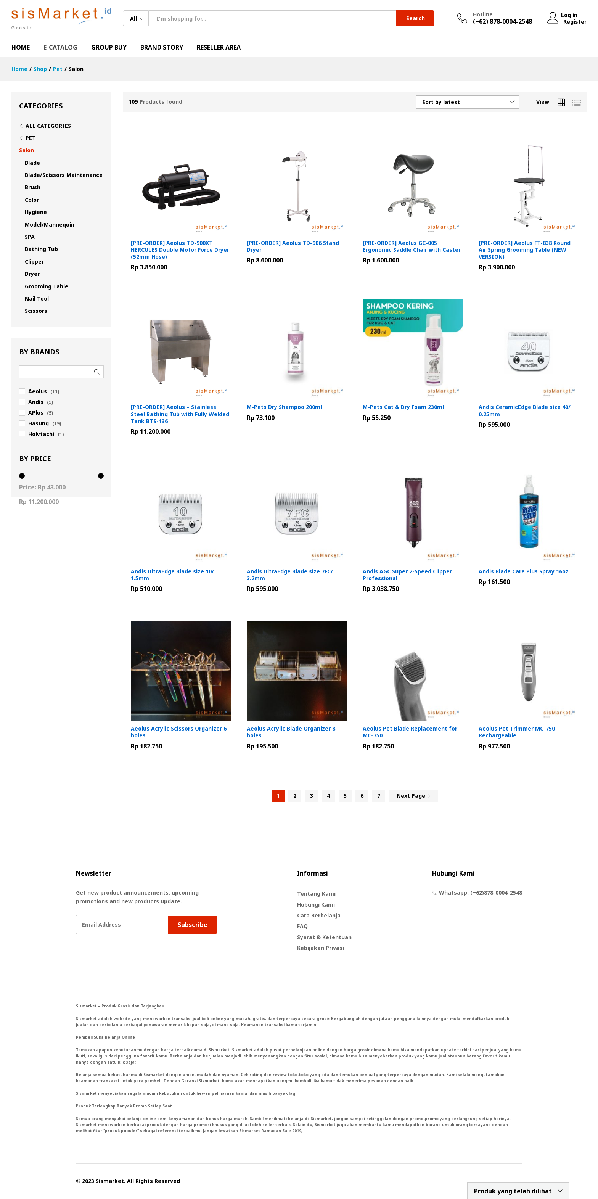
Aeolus (37, 391)
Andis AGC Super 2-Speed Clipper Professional (407, 575)
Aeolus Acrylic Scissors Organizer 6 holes (179, 732)
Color (32, 199)
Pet (31, 138)
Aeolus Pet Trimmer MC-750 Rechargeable (517, 732)
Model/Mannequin (49, 224)
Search (415, 18)
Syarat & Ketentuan (324, 937)
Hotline (483, 14)
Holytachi (41, 434)
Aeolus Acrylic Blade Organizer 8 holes (291, 732)
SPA (30, 236)
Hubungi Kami (316, 904)
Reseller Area (219, 47)
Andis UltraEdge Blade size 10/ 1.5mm (172, 575)
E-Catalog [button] (60, 47)
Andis (35, 402)
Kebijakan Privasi (320, 947)
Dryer (32, 273)
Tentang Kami (316, 893)
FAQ (302, 926)
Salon (26, 150)
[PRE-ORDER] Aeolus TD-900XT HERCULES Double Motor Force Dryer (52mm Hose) (180, 250)
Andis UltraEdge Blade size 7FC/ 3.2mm (290, 575)
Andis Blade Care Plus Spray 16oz (524, 571)
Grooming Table (46, 286)
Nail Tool (37, 298)
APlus (35, 412)
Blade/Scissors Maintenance (64, 175)
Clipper (34, 261)
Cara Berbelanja (319, 915)
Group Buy (109, 47)
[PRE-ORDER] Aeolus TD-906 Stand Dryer (293, 246)
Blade (32, 162)
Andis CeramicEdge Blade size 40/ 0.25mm (525, 410)
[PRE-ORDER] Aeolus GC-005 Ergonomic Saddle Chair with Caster (412, 246)
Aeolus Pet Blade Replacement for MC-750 (410, 732)
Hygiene (36, 212)
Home (20, 47)
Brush (32, 187)
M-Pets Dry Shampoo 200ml (284, 407)
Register (575, 21)
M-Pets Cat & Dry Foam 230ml (403, 407)
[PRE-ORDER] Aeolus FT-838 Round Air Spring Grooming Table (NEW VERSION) (525, 250)
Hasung (38, 423)
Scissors (36, 310)
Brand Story (161, 47)
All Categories (48, 125)
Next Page (414, 795)
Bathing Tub (41, 249)
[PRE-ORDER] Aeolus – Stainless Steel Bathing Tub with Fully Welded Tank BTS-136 (180, 414)
